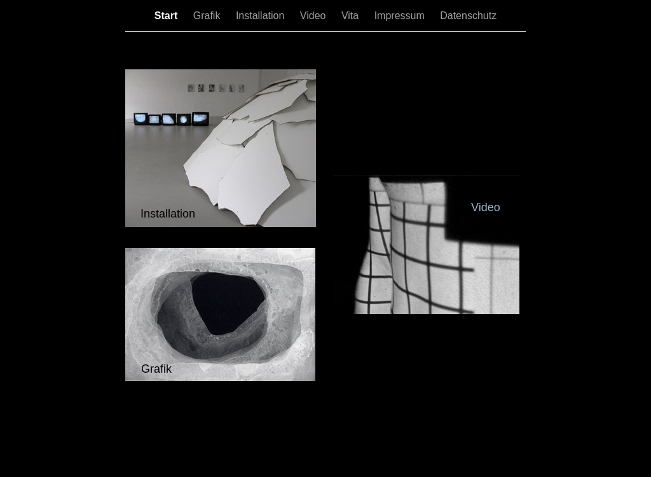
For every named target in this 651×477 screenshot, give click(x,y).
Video (314, 15)
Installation (261, 15)
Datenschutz (468, 15)
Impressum (401, 15)
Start (167, 15)
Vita (351, 15)
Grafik (208, 15)
